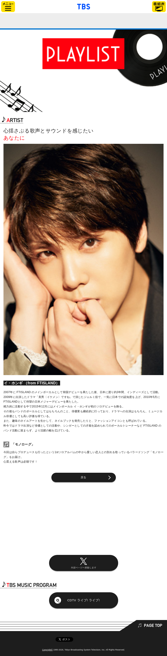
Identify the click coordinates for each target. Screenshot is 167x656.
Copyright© (47, 650)
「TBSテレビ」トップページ (83, 6)
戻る (83, 477)
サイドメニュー (8, 6)
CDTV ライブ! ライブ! (83, 600)
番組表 (159, 6)
